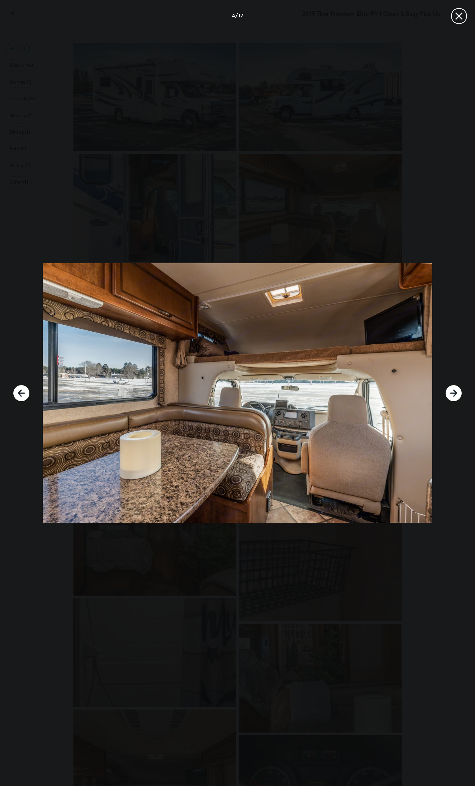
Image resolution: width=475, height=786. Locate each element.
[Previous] (21, 393)
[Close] (459, 16)
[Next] (454, 393)
